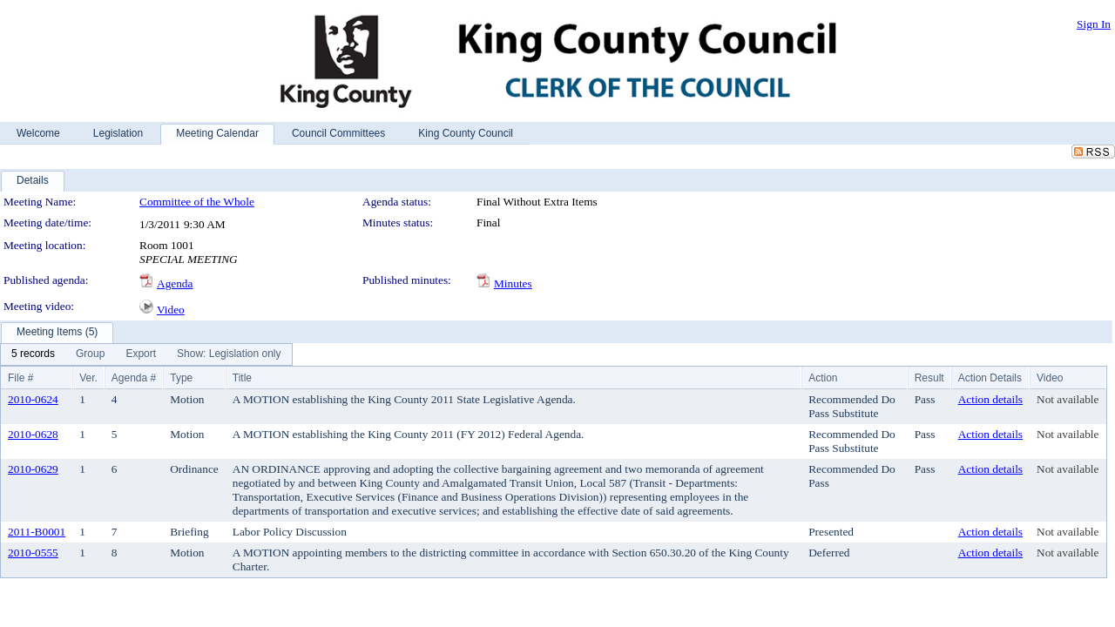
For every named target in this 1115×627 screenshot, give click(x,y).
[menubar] (146, 354)
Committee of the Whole (196, 201)
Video (171, 309)
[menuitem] (33, 354)
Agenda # (134, 378)
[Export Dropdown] (140, 354)
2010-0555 (33, 552)
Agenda (175, 283)
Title (242, 378)
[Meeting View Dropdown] (228, 354)
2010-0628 (33, 434)
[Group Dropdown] (90, 354)
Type (181, 378)
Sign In (1094, 23)
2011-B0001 (36, 531)
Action (822, 378)
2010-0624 (33, 399)
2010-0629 (33, 468)
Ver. (88, 378)
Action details (990, 399)
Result (929, 378)
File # (20, 378)
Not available (1067, 399)
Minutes (513, 283)
